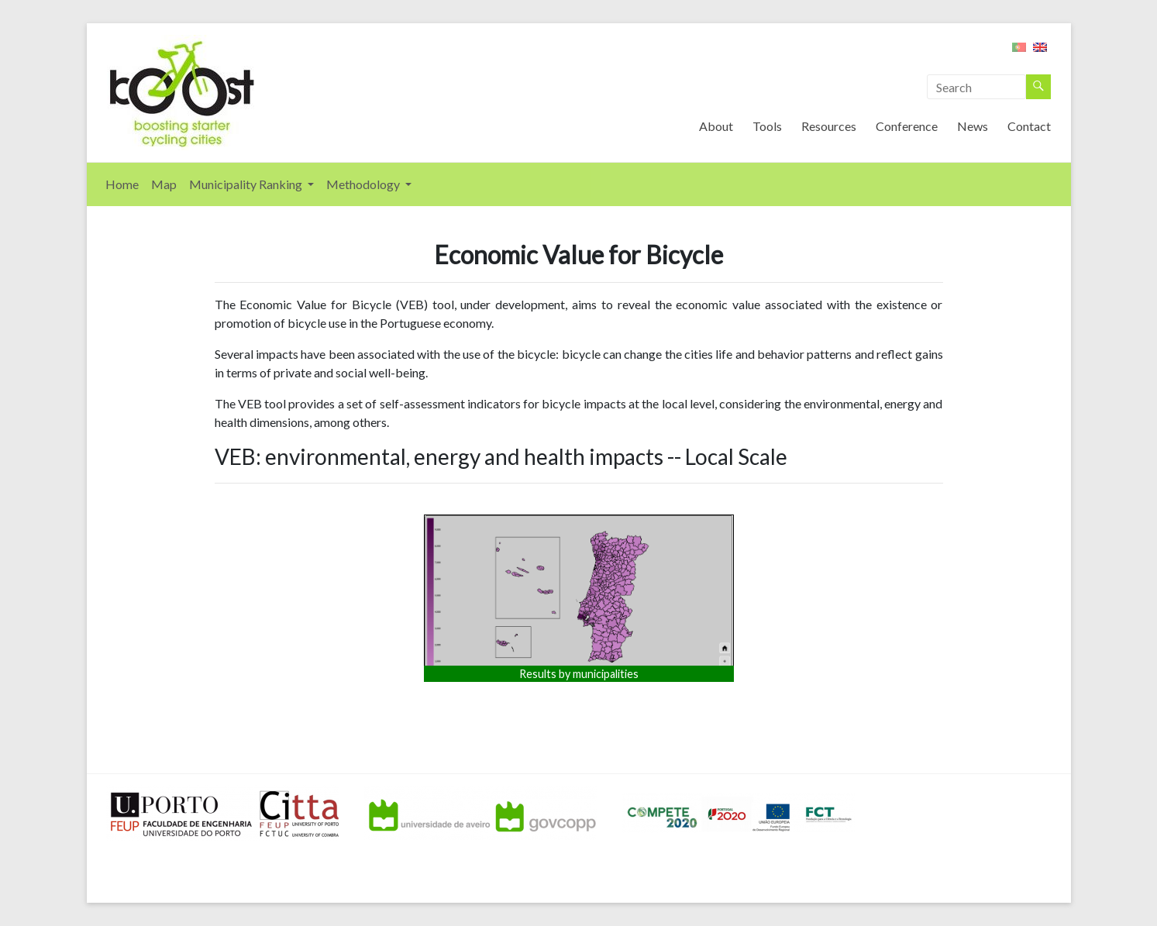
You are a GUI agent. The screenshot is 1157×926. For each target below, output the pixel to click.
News (972, 126)
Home (122, 184)
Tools (767, 126)
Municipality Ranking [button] (247, 184)
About (716, 126)
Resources (828, 126)
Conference (907, 126)
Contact (1029, 126)
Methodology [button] (364, 184)
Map (164, 184)
